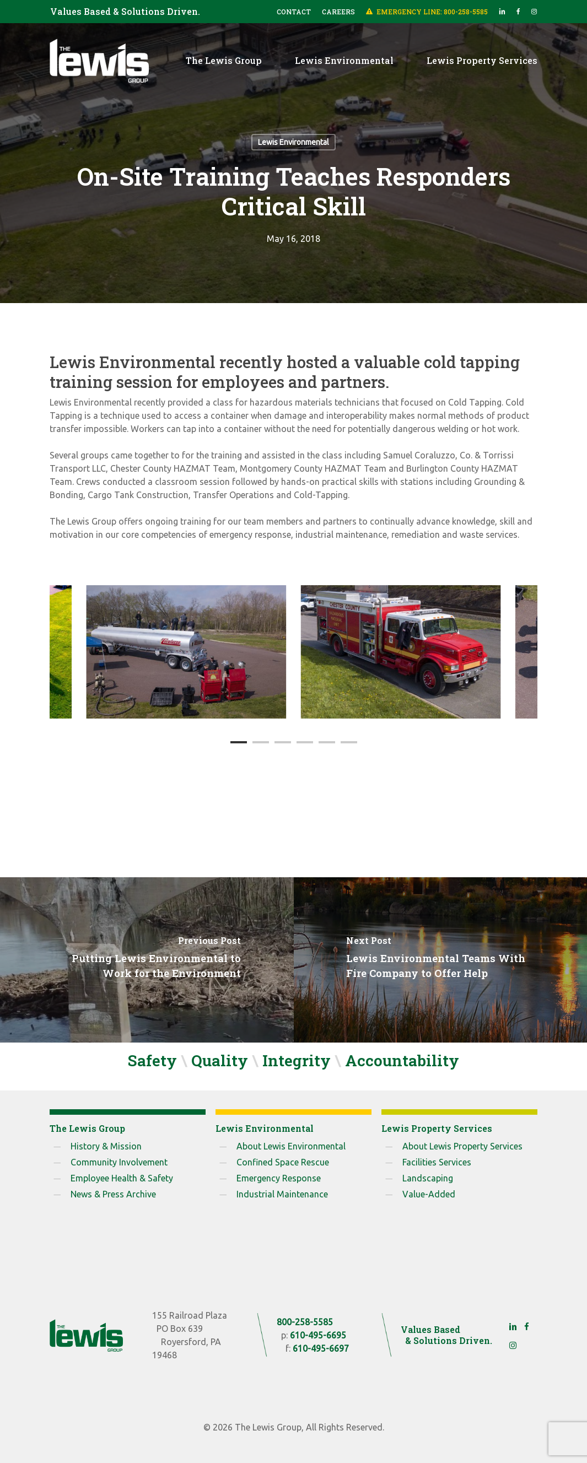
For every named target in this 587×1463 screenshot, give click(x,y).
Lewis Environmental (293, 142)
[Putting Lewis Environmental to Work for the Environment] (147, 960)
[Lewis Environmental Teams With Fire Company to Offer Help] (441, 960)
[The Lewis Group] (86, 1335)
